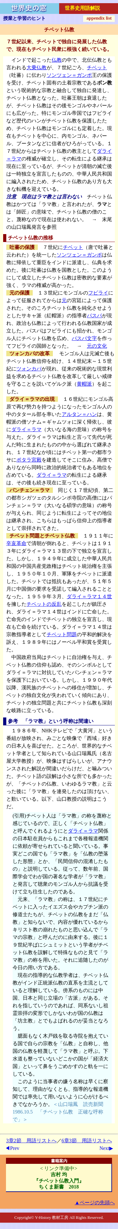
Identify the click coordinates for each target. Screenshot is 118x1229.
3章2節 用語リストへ (31, 1140)
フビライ (98, 292)
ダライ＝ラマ (26, 429)
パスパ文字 (84, 338)
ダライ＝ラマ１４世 (89, 596)
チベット (97, 67)
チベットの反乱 (44, 604)
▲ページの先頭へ (95, 1202)
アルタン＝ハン (79, 414)
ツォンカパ (29, 368)
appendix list (99, 18)
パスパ (94, 315)
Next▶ (106, 1148)
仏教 (57, 60)
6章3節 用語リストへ (87, 1140)
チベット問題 (62, 634)
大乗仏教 (36, 67)
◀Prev (12, 1148)
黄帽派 (84, 384)
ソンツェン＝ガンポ (69, 75)
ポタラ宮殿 (29, 459)
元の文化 (97, 346)
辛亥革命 (16, 543)
